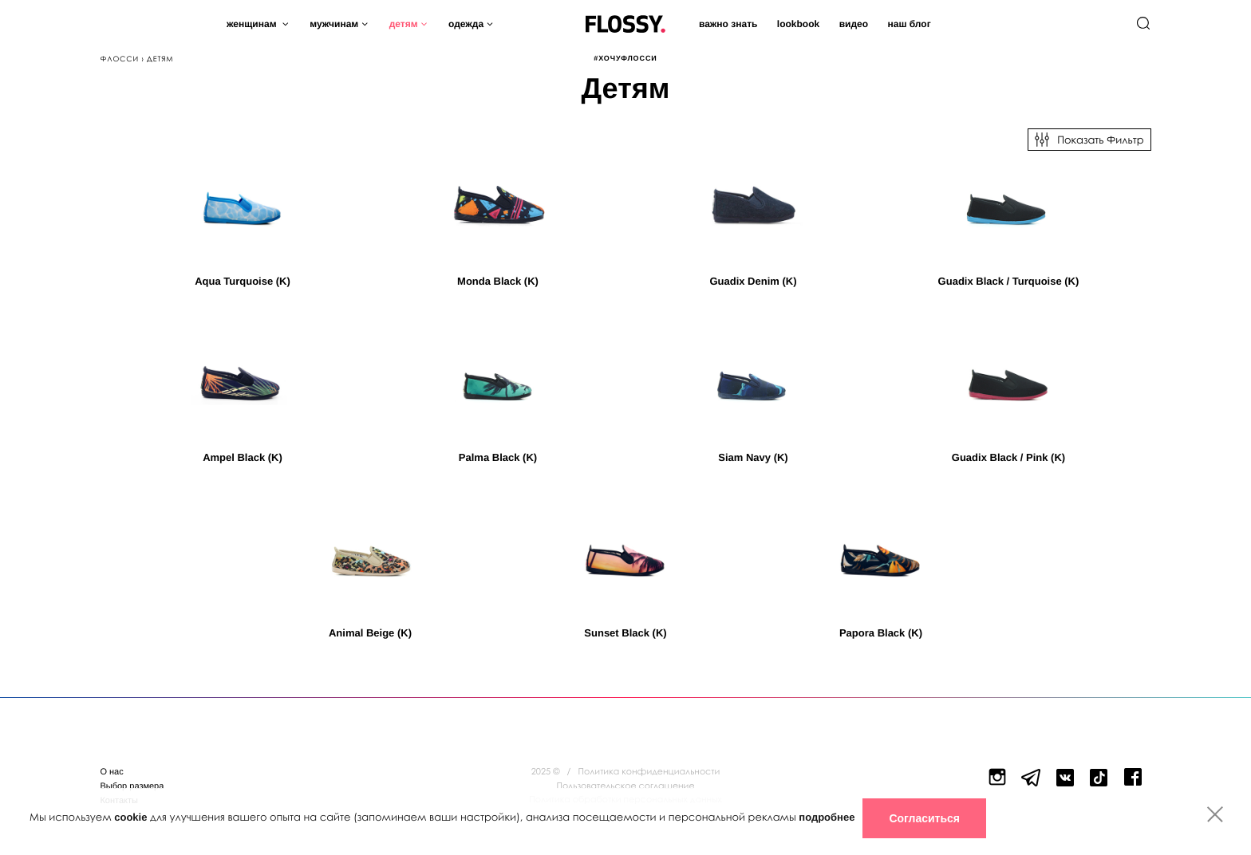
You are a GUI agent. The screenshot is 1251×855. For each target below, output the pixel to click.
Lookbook (798, 24)
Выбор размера (132, 786)
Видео (853, 24)
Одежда (465, 24)
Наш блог (908, 24)
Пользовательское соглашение (625, 786)
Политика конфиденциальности (649, 771)
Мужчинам (334, 24)
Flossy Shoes (625, 20)
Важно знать (728, 24)
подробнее (826, 817)
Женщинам (253, 24)
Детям (403, 24)
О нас (111, 772)
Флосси (119, 58)
